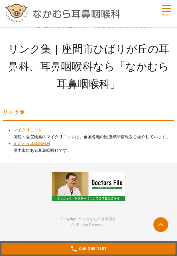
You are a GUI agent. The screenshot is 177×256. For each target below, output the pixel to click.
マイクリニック (27, 130)
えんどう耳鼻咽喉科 (31, 143)
